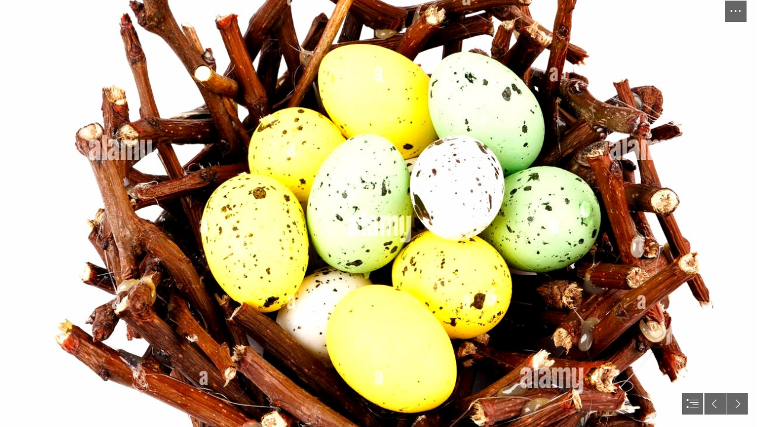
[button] (736, 11)
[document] (379, 213)
